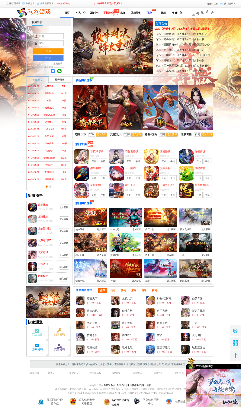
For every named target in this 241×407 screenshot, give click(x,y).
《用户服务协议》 (163, 389)
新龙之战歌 (185, 229)
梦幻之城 (114, 255)
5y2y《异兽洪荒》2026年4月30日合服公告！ (181, 39)
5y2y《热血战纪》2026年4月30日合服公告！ (181, 49)
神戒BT (114, 280)
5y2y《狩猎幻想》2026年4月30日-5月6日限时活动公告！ (182, 29)
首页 (67, 12)
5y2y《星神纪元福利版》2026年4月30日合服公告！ (183, 66)
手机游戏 (108, 12)
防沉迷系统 (109, 385)
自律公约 (121, 385)
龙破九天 (73, 373)
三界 (182, 255)
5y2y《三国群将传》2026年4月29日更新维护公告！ (183, 45)
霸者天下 (52, 373)
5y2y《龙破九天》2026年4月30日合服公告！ (181, 60)
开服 (163, 12)
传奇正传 (149, 255)
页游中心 (94, 12)
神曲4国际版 (95, 373)
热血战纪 (80, 229)
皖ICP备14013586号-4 (87, 393)
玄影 (147, 280)
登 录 (48, 51)
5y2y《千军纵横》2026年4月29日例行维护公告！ (181, 71)
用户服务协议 (134, 385)
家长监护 (146, 385)
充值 (122, 12)
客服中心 (177, 12)
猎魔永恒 (80, 280)
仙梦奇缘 (115, 373)
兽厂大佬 (149, 229)
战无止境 (80, 255)
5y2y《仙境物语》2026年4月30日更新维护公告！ (181, 34)
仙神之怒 (114, 229)
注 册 (48, 58)
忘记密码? (58, 63)
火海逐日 (184, 280)
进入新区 (101, 229)
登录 (209, 3)
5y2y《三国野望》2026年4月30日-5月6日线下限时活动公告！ (183, 55)
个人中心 (81, 12)
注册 (216, 3)
